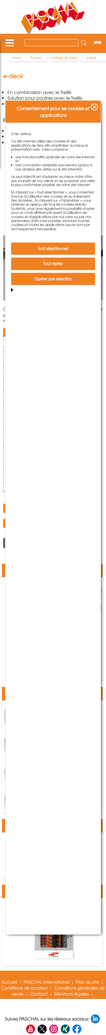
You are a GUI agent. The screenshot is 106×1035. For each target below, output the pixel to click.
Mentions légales (71, 994)
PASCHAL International (46, 982)
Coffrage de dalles (64, 58)
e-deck (91, 58)
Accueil (9, 982)
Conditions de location (24, 988)
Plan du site (87, 982)
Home (17, 58)
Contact (38, 994)
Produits (36, 58)
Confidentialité (53, 1000)
